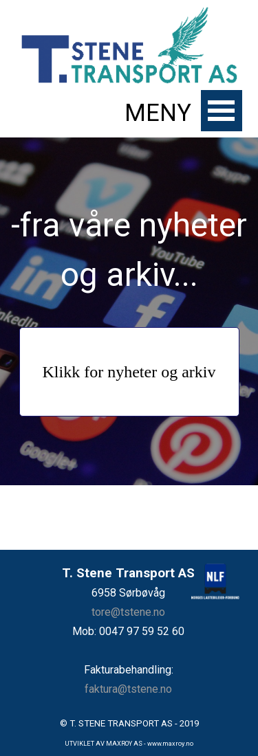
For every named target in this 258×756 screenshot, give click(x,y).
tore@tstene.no (128, 612)
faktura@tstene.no (128, 689)
